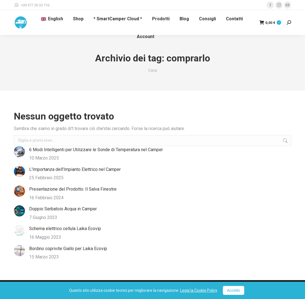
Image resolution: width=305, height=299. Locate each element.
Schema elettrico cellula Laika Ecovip (65, 228)
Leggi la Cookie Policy (198, 290)
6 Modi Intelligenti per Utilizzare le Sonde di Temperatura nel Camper (96, 149)
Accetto (233, 290)
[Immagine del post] (19, 151)
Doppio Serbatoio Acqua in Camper (63, 208)
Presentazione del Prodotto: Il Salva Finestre (73, 189)
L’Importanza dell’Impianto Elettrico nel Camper (75, 169)
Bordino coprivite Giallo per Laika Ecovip (68, 248)
